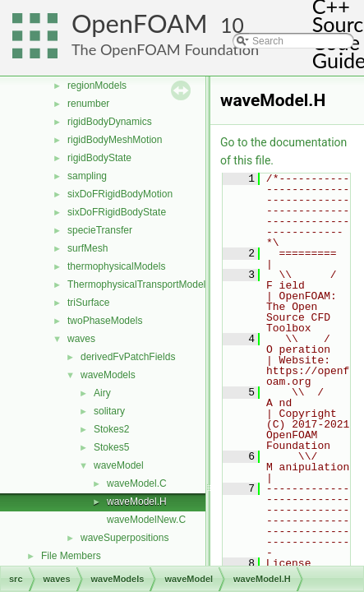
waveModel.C (137, 483)
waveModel (119, 465)
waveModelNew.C (146, 519)
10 (232, 25)
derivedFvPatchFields (128, 357)
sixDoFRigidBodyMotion (120, 194)
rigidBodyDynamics (109, 121)
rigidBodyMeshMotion (114, 140)
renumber (88, 103)
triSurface (88, 302)
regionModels (97, 85)
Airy (102, 393)
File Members (71, 556)
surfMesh (87, 248)
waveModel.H (137, 501)
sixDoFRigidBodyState (116, 212)
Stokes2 (111, 429)
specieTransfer (99, 230)
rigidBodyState (99, 158)
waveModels (108, 375)
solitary (109, 411)
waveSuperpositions (124, 537)
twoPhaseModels (104, 320)
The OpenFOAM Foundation (165, 49)
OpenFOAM (139, 23)
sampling (87, 176)
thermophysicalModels (116, 266)
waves (81, 339)
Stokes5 (111, 447)
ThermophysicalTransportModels (138, 284)
